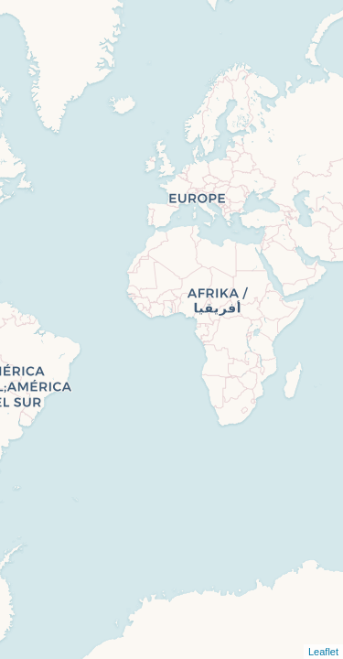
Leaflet (323, 651)
